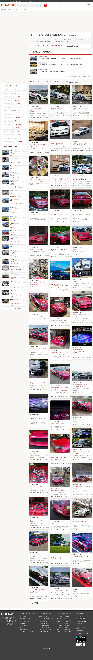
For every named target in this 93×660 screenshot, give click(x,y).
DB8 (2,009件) (59, 45)
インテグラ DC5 (34, 106)
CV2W (15, 203)
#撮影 (76, 488)
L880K (11, 220)
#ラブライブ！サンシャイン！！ (81, 349)
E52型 (19, 295)
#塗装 (84, 314)
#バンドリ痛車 (33, 108)
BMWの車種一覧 (24, 629)
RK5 (11, 256)
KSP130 (12, 269)
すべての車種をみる (43, 633)
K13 (20, 247)
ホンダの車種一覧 (24, 620)
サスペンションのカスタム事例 (64, 620)
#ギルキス (37, 418)
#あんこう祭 (61, 592)
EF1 (11, 263)
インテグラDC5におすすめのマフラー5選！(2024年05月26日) (53, 71)
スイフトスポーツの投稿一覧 (46, 618)
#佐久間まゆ (60, 214)
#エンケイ (79, 451)
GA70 (21, 234)
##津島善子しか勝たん (81, 351)
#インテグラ (79, 453)
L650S (11, 303)
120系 (23, 169)
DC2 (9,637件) (50, 45)
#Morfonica (32, 111)
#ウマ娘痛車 (40, 181)
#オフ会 (32, 555)
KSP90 (16, 269)
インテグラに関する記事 (42, 56)
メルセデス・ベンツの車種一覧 (27, 631)
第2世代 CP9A (21, 186)
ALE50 (11, 296)
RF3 (17, 162)
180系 (19, 213)
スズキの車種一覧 (24, 625)
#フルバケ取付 (62, 457)
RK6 (14, 256)
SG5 (17, 177)
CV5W (11, 204)
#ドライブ (57, 249)
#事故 (56, 524)
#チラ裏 (85, 110)
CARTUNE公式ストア (81, 620)
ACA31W (12, 277)
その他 (71, 82)
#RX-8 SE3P (83, 386)
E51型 (15, 295)
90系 (18, 234)
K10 (11, 247)
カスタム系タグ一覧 (62, 633)
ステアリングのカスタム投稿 (64, 631)
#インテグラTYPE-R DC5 (79, 521)
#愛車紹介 (75, 556)
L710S (11, 305)
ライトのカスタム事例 (62, 623)
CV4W (19, 203)
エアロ (49, 81)
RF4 (20, 162)
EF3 (17, 263)
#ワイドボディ (54, 213)
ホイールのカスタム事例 (63, 616)
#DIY (52, 285)
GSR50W (12, 196)
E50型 (11, 295)
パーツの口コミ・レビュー (75, 5)
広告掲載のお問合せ (80, 630)
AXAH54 (12, 278)
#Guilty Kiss (76, 352)
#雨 (78, 419)
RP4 (20, 256)
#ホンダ (85, 453)
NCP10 (21, 269)
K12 (17, 247)
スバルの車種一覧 (24, 623)
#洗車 (52, 457)
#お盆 (65, 249)
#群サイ (64, 110)
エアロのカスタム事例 (62, 627)
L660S (15, 303)
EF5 (20, 263)
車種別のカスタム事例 (63, 5)
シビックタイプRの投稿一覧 (45, 620)
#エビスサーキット (62, 390)
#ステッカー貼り (38, 486)
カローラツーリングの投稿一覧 (46, 629)
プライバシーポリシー (81, 627)
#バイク (53, 320)
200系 (23, 213)
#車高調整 (36, 284)
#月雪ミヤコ (58, 110)
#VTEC (31, 179)
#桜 (40, 282)
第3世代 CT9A (13, 186)
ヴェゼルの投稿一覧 (43, 631)
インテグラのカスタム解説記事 (40, 52)
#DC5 (77, 213)
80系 (14, 234)
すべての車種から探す (20, 308)
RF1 (11, 162)
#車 (74, 213)
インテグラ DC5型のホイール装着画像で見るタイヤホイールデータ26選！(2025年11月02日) (60, 58)
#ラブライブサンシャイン (36, 417)
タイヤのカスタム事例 (62, 618)
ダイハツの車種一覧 (25, 627)
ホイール (41, 81)
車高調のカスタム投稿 (62, 621)
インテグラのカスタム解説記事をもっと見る (79, 76)
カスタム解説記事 (87, 5)
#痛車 (39, 108)
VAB (11, 155)
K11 (14, 247)
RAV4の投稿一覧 (43, 616)
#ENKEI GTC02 (55, 284)
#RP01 (74, 523)
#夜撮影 (62, 424)
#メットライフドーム (35, 589)
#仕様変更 (63, 284)
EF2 (14, 263)
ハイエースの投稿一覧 (44, 625)
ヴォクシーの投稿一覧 (44, 627)
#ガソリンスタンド (38, 316)
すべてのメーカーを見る (26, 633)
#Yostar (85, 144)
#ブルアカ (57, 108)
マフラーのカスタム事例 (63, 625)
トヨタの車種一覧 (24, 616)
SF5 (11, 177)
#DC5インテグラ (63, 557)
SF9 (14, 177)
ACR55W (17, 194)
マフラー (58, 81)
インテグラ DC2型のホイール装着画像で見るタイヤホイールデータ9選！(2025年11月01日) (60, 64)
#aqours (32, 418)
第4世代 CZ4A (13, 187)
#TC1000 (64, 144)
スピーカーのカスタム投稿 (63, 629)
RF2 (14, 162)
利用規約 (78, 625)
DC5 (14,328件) (42, 45)
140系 (15, 169)
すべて (71, 46)
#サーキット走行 (59, 387)
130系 (11, 169)
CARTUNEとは (79, 616)
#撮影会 (57, 424)
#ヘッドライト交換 (38, 520)
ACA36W (17, 277)
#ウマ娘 (34, 181)
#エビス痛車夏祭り (77, 384)
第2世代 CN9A (21, 187)
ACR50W (12, 194)
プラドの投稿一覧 (43, 623)
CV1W (11, 203)
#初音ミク (64, 558)
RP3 (17, 256)
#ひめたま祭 (54, 557)
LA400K (16, 220)
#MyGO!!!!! (32, 110)
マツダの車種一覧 (24, 621)
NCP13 (11, 271)
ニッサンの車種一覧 (25, 618)
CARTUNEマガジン (80, 618)
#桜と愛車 (36, 282)
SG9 (20, 177)
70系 (11, 234)
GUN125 (12, 227)
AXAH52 (23, 277)
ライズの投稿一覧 (43, 621)
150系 (19, 169)
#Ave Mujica (39, 110)
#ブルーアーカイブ (77, 110)
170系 (15, 213)
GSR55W (17, 196)
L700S (19, 303)
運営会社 (78, 629)
